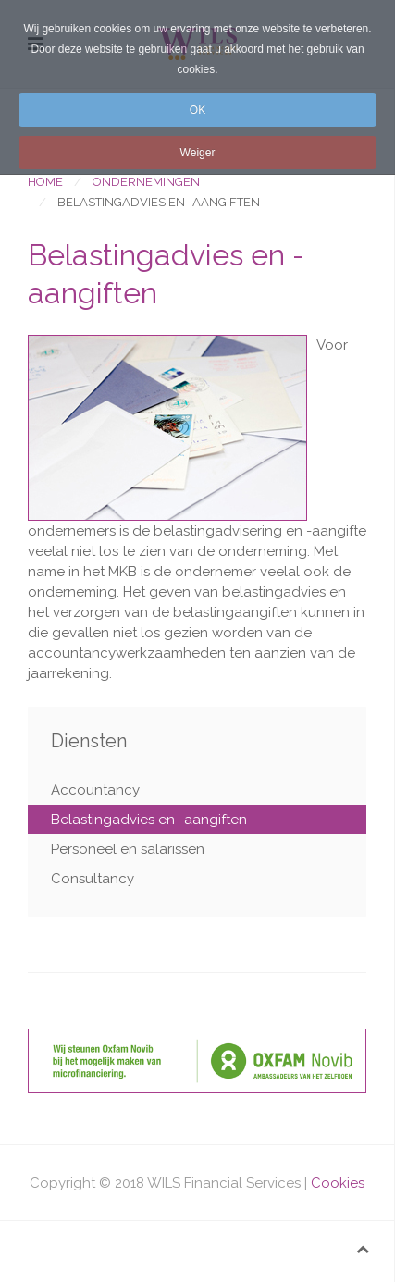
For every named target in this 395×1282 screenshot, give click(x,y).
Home (45, 182)
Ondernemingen (146, 182)
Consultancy (92, 878)
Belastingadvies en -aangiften (149, 819)
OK (197, 110)
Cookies (337, 1183)
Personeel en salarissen (127, 849)
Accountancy (95, 790)
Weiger (198, 152)
